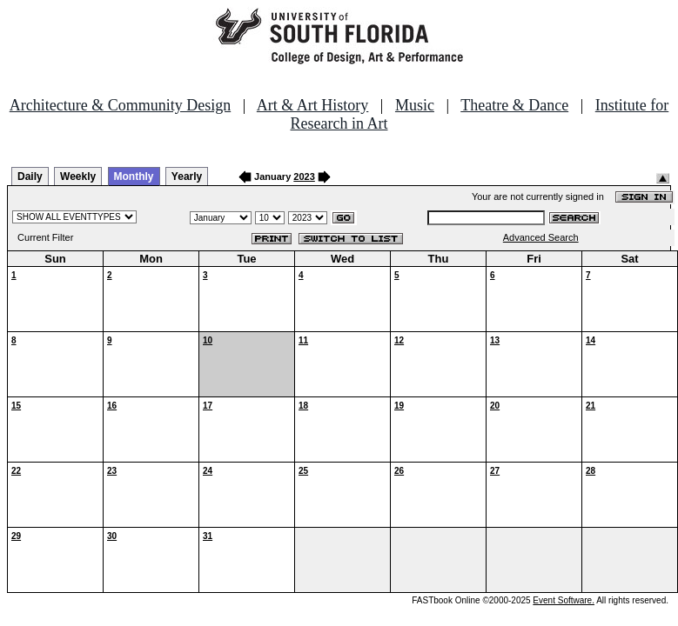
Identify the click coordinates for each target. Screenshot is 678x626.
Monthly (134, 176)
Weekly (78, 176)
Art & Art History (313, 105)
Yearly (186, 176)
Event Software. (563, 600)
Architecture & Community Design (120, 105)
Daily (30, 176)
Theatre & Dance (514, 105)
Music (414, 105)
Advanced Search (541, 237)
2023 (303, 176)
